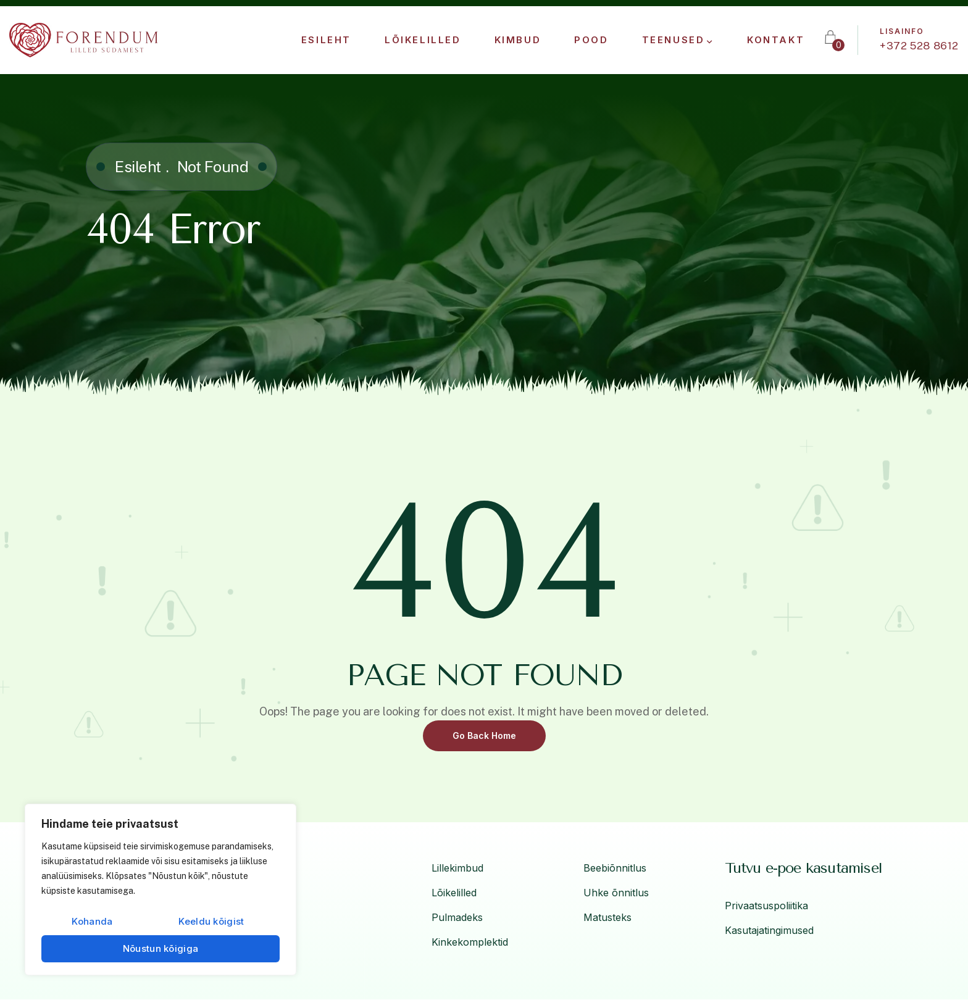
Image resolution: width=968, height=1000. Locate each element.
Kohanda (92, 921)
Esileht (138, 166)
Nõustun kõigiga (161, 948)
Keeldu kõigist (211, 921)
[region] (160, 889)
